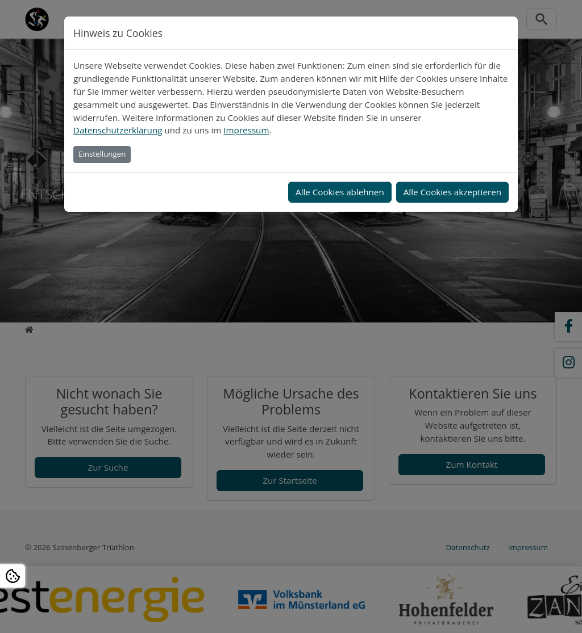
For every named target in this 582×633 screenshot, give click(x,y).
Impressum (246, 130)
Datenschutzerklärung (117, 130)
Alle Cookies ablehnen (340, 192)
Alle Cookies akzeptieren (452, 192)
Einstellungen (102, 154)
